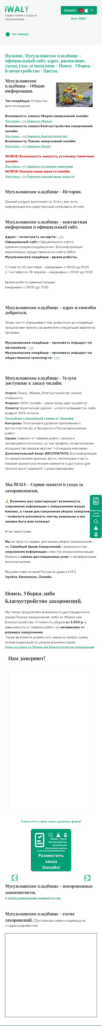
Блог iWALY (79, 18)
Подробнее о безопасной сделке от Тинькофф (39, 418)
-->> (60, 237)
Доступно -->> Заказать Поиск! (28, 146)
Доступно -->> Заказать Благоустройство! (36, 136)
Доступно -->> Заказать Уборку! (28, 121)
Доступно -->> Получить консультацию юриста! (40, 176)
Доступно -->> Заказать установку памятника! (39, 166)
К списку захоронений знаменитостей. (33, 898)
